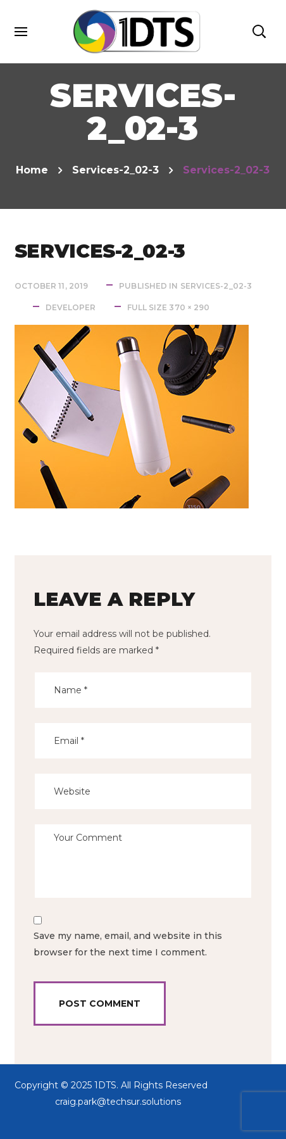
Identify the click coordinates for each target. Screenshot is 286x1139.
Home (32, 170)
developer (71, 307)
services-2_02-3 (115, 170)
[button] (258, 31)
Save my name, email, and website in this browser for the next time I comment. (128, 944)
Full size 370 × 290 (168, 307)
